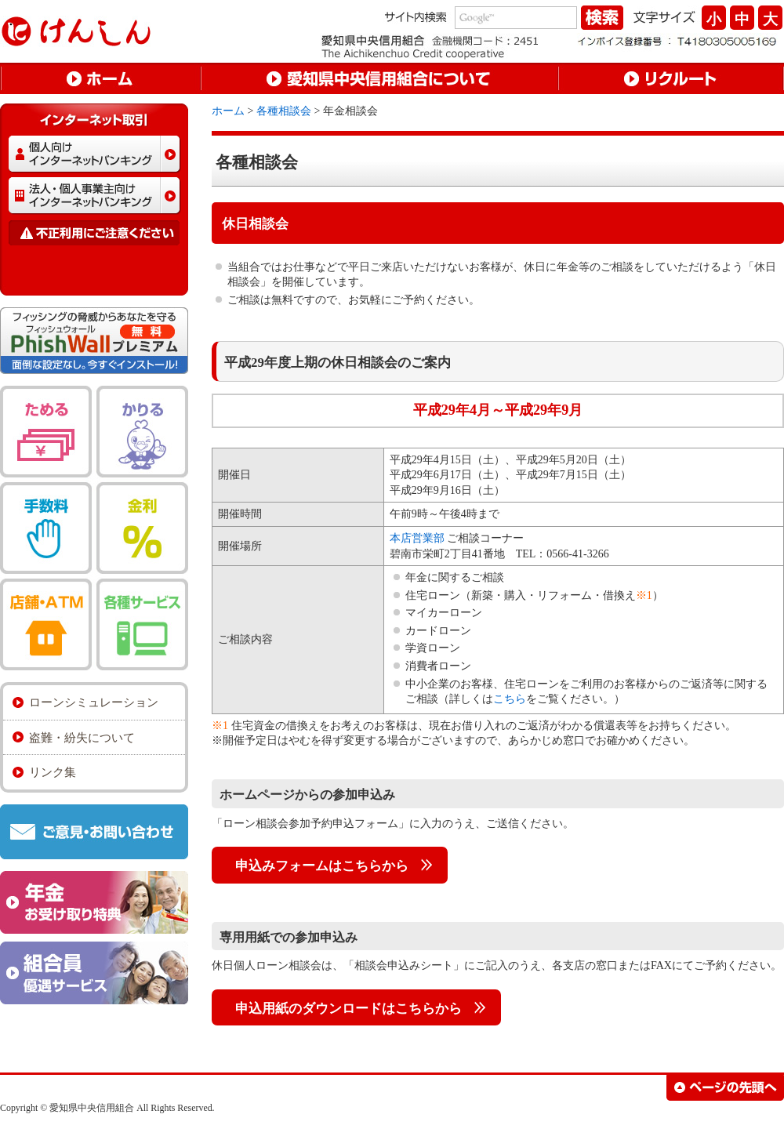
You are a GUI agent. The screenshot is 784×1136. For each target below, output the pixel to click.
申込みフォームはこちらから (321, 865)
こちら (509, 699)
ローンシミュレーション (93, 702)
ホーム (228, 111)
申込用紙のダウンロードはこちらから (348, 1008)
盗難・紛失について (82, 737)
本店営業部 (417, 538)
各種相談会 (283, 111)
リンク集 (52, 772)
